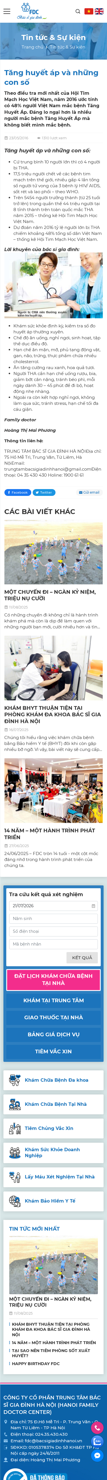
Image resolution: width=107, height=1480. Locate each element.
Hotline (97, 1427)
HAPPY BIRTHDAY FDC (36, 1363)
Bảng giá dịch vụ (54, 1034)
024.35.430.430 (51, 1434)
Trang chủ (32, 47)
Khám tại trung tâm (53, 1000)
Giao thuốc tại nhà (53, 1017)
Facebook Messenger (97, 1455)
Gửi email (91, 492)
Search (78, 11)
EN (99, 11)
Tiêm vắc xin (53, 1052)
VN (88, 11)
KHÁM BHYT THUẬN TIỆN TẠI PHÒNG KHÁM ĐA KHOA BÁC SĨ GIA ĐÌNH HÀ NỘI (52, 715)
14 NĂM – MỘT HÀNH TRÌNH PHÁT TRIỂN (54, 1342)
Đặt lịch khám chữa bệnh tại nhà (53, 979)
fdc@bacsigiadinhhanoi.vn (53, 1440)
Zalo (97, 1441)
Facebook (20, 492)
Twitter (46, 492)
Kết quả (82, 957)
